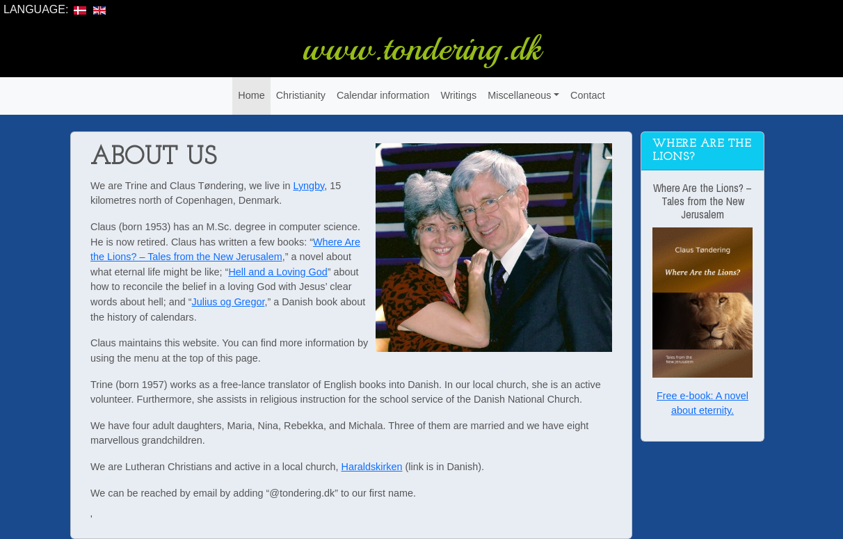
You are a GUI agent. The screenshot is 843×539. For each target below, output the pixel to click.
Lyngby (308, 185)
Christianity (301, 95)
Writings (458, 95)
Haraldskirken (372, 466)
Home (251, 95)
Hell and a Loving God (277, 271)
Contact (587, 95)
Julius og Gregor (228, 301)
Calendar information (383, 95)
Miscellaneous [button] (519, 95)
